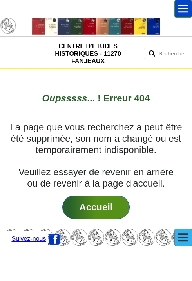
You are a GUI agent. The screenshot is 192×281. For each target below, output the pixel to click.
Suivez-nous (28, 238)
